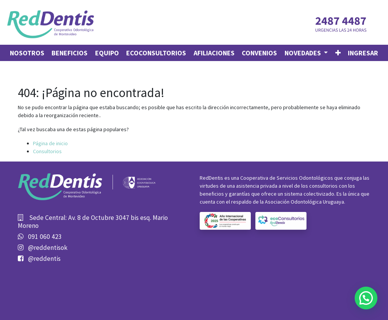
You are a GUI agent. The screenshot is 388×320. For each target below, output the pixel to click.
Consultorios (47, 151)
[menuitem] (27, 53)
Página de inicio (50, 143)
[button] (338, 53)
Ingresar (363, 53)
